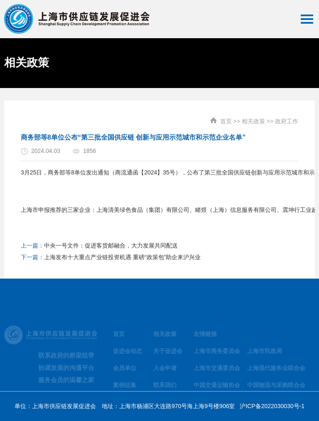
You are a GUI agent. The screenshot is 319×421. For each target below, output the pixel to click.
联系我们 (165, 388)
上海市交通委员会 (217, 371)
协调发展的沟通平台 (66, 370)
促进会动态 (127, 354)
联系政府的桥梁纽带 (66, 358)
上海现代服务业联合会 (276, 371)
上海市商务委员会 (217, 354)
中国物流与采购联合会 (276, 388)
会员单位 (124, 371)
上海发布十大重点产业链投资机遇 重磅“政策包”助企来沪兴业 (122, 260)
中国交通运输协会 (217, 388)
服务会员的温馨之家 (66, 383)
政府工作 (286, 118)
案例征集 (124, 388)
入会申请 (165, 371)
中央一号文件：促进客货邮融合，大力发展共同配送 (111, 248)
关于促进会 (167, 354)
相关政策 (253, 118)
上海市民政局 (264, 354)
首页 (226, 118)
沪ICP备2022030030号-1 (272, 406)
